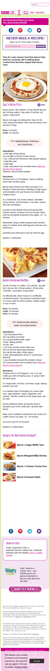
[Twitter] (29, 30)
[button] (25, 590)
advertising (27, 616)
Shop (32, 13)
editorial (17, 616)
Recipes (5, 12)
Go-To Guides (25, 13)
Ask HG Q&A (19, 13)
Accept (37, 661)
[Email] (39, 30)
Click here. (35, 634)
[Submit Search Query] (47, 4)
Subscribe (40, 13)
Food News (13, 13)
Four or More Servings (28, 325)
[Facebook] (11, 30)
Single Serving (27, 144)
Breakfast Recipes (21, 141)
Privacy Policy (21, 667)
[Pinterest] (20, 30)
